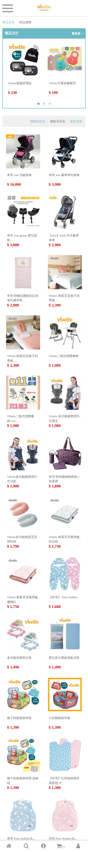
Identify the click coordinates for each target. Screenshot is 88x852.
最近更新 (76, 121)
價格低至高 (37, 121)
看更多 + (77, 33)
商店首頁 (8, 22)
